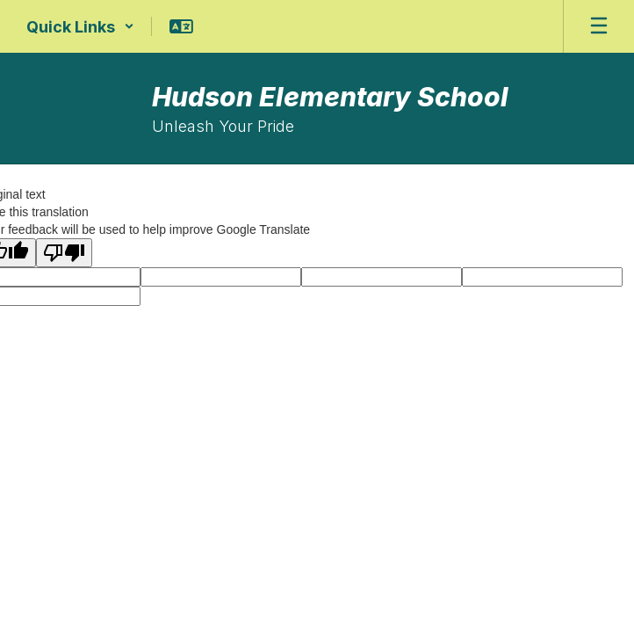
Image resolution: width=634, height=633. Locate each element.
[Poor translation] (64, 252)
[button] (80, 26)
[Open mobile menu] (599, 26)
